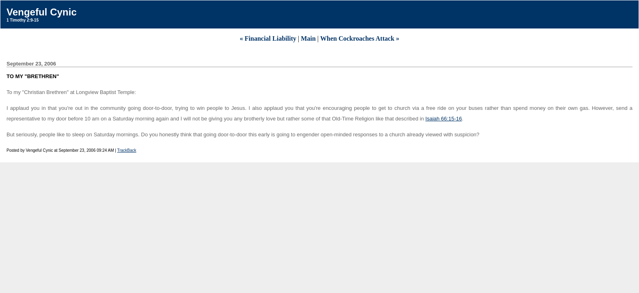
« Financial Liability (268, 38)
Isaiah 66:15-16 (443, 119)
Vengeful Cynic (42, 12)
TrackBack (126, 150)
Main (308, 38)
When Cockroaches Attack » (359, 38)
